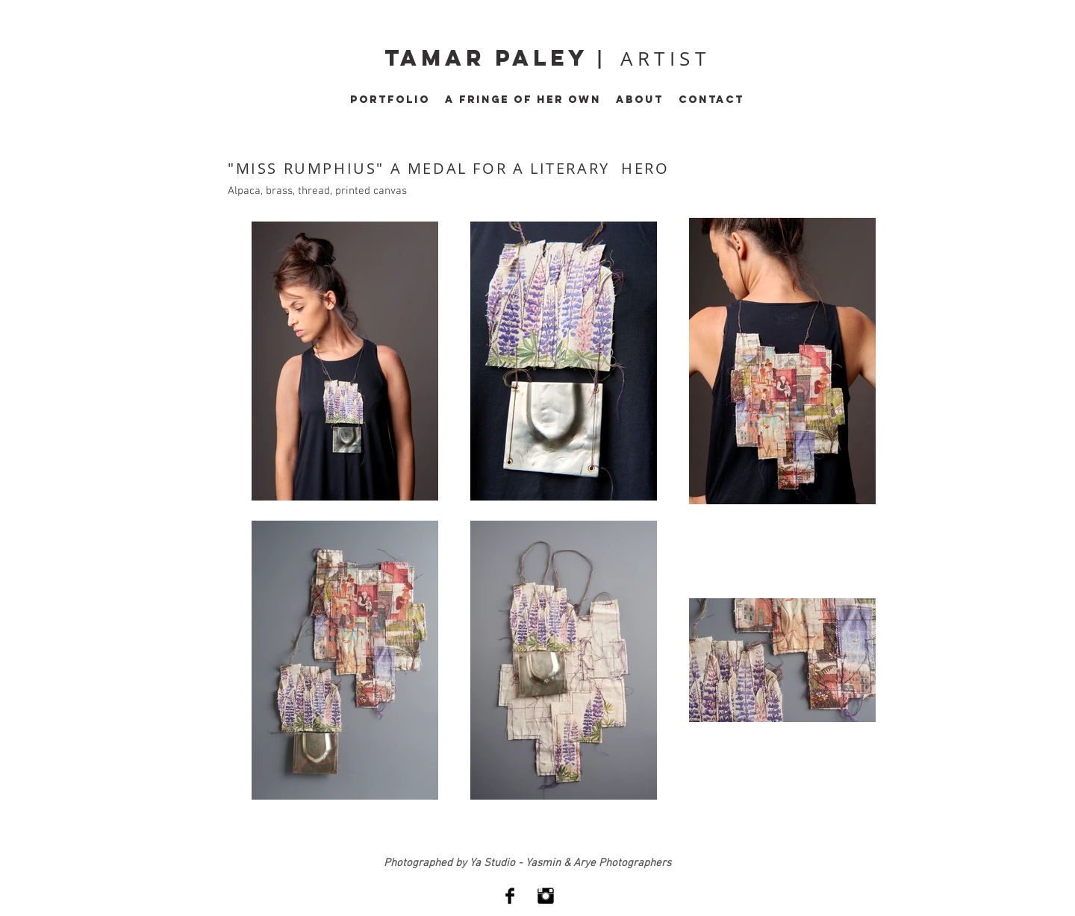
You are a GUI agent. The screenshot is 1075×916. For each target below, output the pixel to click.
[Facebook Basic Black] (510, 896)
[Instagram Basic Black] (546, 896)
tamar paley (490, 58)
